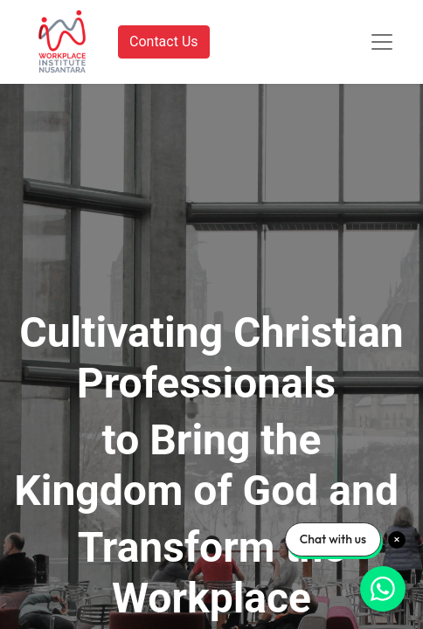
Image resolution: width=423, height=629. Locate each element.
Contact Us (163, 41)
